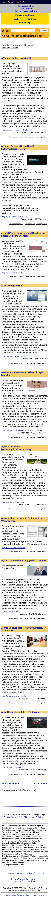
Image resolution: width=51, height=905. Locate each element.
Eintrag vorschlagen (25, 15)
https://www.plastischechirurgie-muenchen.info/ (22, 430)
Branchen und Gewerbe (23, 45)
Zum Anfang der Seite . (24, 817)
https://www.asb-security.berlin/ (15, 217)
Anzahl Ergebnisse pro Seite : (25, 36)
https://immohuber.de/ (11, 767)
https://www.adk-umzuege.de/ (14, 356)
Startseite (5, 45)
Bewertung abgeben (16, 137)
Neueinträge (25, 22)
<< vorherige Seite (10, 783)
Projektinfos (33, 879)
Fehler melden (30, 137)
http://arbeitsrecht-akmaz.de (14, 696)
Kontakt (14, 879)
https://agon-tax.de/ (10, 611)
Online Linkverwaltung (26, 11)
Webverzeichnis (26, 6)
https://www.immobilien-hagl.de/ (16, 130)
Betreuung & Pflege (9, 47)
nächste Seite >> (42, 783)
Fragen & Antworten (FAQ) (24, 881)
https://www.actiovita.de (12, 273)
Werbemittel (23, 879)
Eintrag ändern (41, 137)
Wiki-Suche (26, 8)
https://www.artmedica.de (13, 502)
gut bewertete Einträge (25, 18)
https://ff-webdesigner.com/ (13, 548)
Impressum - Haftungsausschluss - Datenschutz (25, 873)
